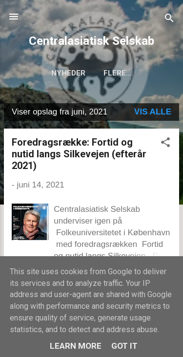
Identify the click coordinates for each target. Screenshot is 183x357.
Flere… (117, 73)
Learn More (76, 346)
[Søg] (169, 20)
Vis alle (152, 111)
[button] (165, 143)
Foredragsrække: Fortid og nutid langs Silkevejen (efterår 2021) (79, 153)
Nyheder (68, 73)
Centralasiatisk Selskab (91, 41)
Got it (124, 346)
